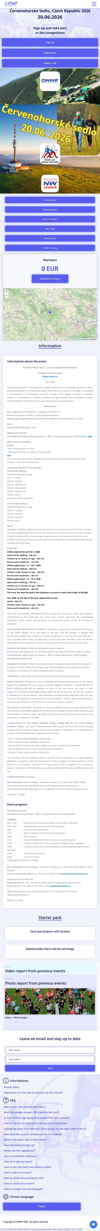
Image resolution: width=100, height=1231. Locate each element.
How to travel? (50, 219)
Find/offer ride (50, 330)
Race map (50, 228)
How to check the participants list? (24, 1178)
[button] (50, 312)
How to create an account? (19, 1183)
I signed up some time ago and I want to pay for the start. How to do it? (45, 1128)
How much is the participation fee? (24, 1106)
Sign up (50, 42)
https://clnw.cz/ (50, 376)
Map (90, 436)
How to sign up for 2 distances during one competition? (35, 1123)
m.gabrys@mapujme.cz (60, 886)
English (41, 1206)
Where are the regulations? (19, 1150)
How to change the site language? (23, 1188)
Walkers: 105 (50, 63)
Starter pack (50, 238)
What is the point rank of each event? (25, 1139)
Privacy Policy (11, 1087)
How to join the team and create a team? (27, 1167)
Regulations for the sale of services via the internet (33, 1092)
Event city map (50, 248)
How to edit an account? (18, 1172)
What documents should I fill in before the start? (32, 1112)
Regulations (50, 52)
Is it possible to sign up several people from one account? (37, 1117)
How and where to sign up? (19, 1145)
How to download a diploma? (20, 1156)
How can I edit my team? (18, 1161)
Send (50, 1068)
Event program (50, 209)
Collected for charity (50, 278)
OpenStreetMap (83, 339)
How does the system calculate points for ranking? (33, 1134)
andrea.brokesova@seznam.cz (74, 873)
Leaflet (73, 339)
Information (50, 200)
